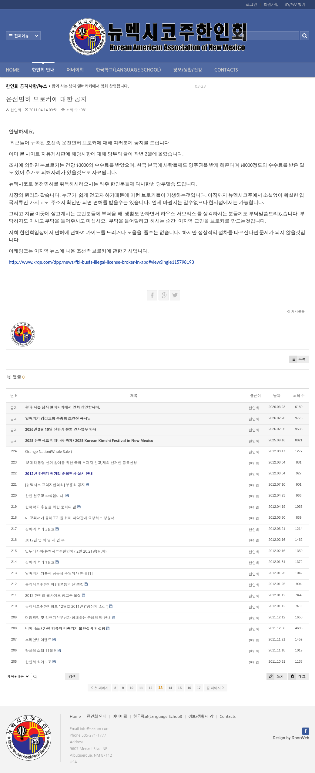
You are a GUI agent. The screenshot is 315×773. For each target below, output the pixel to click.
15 (180, 688)
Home (13, 70)
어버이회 (75, 70)
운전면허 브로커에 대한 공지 (46, 99)
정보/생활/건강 (187, 70)
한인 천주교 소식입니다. (44, 495)
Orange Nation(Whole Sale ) (48, 451)
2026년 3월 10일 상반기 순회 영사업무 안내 (60, 429)
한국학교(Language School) (128, 70)
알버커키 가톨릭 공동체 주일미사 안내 (56, 573)
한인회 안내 (43, 67)
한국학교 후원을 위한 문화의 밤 (50, 507)
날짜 (276, 395)
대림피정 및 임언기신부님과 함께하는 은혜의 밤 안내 (68, 617)
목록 (297, 359)
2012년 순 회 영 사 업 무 (45, 540)
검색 (72, 676)
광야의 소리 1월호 (40, 562)
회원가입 (271, 5)
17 (199, 688)
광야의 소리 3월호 (40, 529)
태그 (297, 676)
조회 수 (299, 395)
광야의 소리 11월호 (41, 650)
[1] (90, 573)
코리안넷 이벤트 (38, 639)
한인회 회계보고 (38, 661)
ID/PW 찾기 (295, 5)
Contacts (226, 70)
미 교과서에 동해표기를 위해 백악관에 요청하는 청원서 (70, 517)
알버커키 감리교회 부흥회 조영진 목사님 (58, 418)
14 (170, 688)
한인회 (15, 109)
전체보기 (23, 35)
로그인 (251, 5)
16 (189, 688)
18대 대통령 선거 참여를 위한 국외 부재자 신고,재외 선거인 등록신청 (81, 462)
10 (131, 688)
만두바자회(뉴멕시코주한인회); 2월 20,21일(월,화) (65, 551)
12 (150, 688)
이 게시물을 (296, 311)
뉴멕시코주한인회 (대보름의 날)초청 (54, 584)
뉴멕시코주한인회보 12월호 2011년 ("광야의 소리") (66, 606)
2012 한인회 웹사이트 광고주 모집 (53, 595)
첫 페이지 (99, 688)
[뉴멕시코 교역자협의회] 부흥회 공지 (55, 484)
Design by (291, 738)
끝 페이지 (215, 688)
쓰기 (275, 676)
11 (141, 688)
